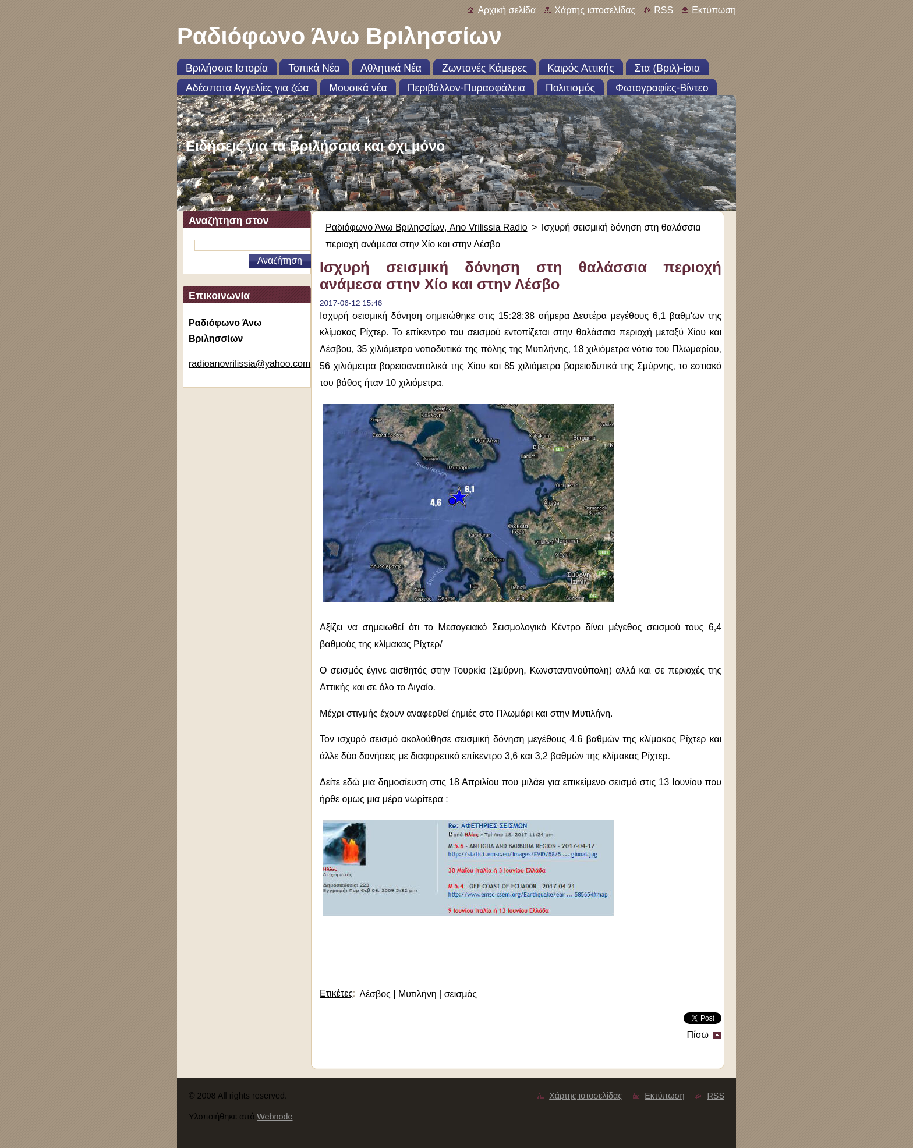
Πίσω (698, 1035)
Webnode (274, 1116)
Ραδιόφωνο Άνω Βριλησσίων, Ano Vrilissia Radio (426, 227)
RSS (663, 10)
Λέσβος (375, 994)
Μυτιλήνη (417, 994)
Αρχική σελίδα (506, 10)
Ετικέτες (336, 993)
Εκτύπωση (714, 10)
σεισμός (460, 994)
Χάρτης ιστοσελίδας (594, 10)
